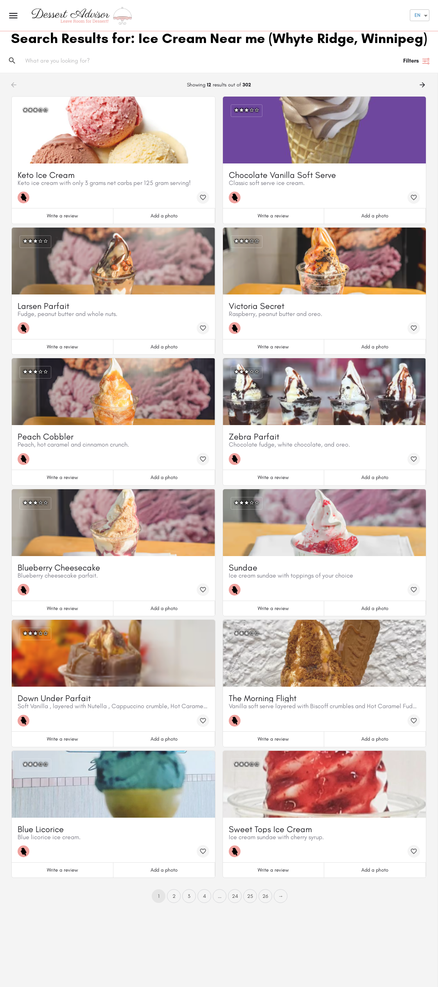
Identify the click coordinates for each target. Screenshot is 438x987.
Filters (416, 61)
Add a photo (164, 216)
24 (235, 896)
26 (265, 896)
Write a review (62, 216)
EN (417, 15)
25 (250, 896)
